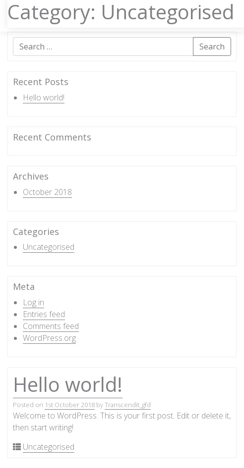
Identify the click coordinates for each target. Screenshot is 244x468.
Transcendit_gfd (128, 404)
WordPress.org (49, 337)
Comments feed (51, 326)
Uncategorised (48, 246)
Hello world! (43, 97)
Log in (33, 302)
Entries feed (44, 314)
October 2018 (47, 192)
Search (212, 46)
